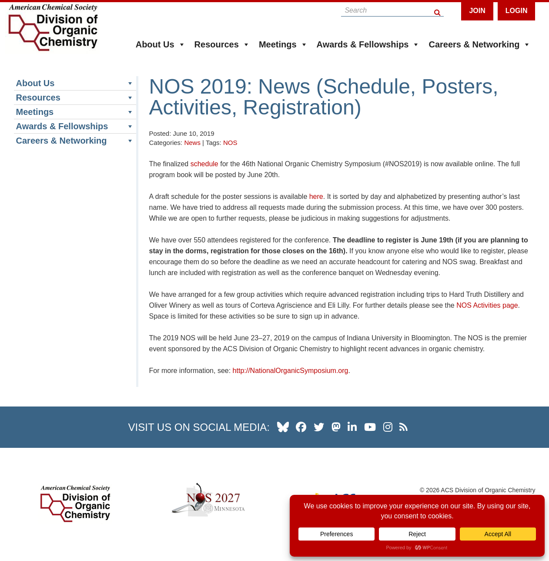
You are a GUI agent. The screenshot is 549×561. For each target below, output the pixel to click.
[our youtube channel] (370, 427)
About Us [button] (161, 44)
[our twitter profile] (318, 427)
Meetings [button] (283, 44)
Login (516, 10)
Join (477, 10)
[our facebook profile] (301, 427)
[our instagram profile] (388, 427)
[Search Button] (438, 10)
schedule (204, 164)
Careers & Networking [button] (479, 44)
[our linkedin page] (352, 427)
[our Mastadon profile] (336, 427)
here (316, 196)
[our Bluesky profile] (283, 427)
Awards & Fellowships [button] (368, 44)
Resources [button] (222, 44)
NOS (230, 142)
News (192, 142)
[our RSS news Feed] (403, 427)
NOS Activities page (487, 305)
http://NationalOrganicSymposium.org (290, 370)
